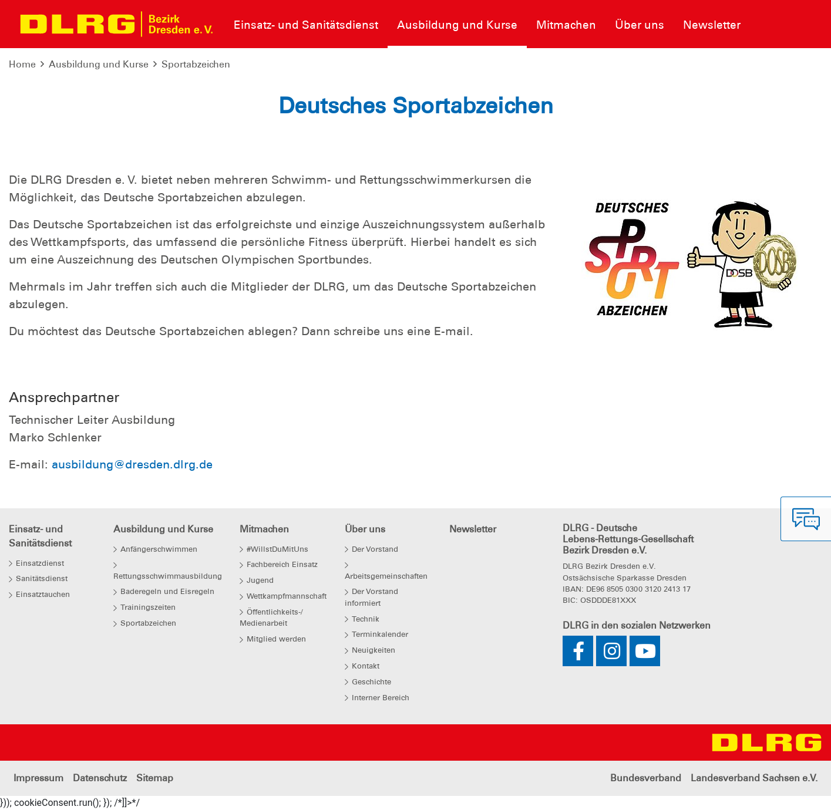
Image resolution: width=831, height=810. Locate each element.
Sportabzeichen (196, 64)
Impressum (38, 778)
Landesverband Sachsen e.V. (754, 778)
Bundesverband (645, 778)
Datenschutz (100, 778)
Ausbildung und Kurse (99, 64)
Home (22, 64)
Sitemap (154, 778)
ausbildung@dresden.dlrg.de (132, 464)
